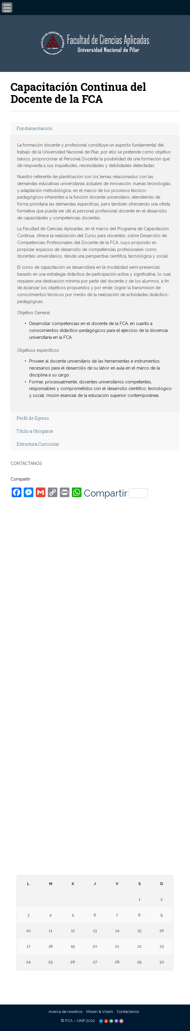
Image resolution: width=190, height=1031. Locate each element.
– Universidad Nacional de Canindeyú (95, 690)
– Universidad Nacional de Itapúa (95, 665)
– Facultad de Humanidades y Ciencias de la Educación (95, 725)
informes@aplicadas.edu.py (95, 623)
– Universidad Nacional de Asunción (95, 652)
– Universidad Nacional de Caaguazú (95, 671)
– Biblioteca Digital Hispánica (95, 779)
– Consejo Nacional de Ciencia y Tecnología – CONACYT (95, 833)
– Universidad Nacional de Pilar (95, 646)
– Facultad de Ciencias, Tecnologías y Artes (95, 744)
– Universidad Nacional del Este (95, 658)
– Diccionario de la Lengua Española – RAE (95, 858)
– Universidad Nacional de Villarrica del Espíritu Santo (95, 684)
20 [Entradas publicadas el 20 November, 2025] (95, 946)
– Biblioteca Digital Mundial (95, 772)
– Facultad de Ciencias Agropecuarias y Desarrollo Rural (95, 738)
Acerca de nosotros (65, 1011)
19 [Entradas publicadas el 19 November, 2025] (73, 946)
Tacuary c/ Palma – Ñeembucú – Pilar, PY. (95, 571)
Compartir (116, 493)
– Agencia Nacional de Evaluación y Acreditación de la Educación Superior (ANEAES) (95, 826)
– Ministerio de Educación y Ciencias (95, 814)
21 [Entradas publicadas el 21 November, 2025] (117, 946)
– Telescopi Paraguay (95, 846)
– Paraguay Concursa (95, 852)
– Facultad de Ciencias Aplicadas (95, 719)
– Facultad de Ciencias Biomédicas (95, 750)
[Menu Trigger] (7, 7)
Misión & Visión (99, 1011)
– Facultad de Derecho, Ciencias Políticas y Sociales (95, 712)
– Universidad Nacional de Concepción (95, 677)
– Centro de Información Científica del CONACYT (95, 839)
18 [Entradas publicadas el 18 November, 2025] (50, 946)
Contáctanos (128, 1011)
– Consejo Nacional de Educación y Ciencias (95, 820)
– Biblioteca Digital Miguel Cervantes (95, 785)
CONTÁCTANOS (26, 463)
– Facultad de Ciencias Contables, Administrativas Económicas (95, 731)
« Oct (93, 977)
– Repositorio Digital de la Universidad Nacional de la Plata (95, 792)
